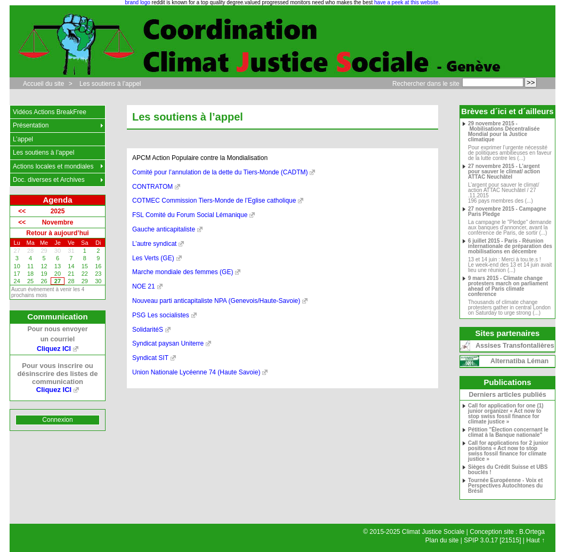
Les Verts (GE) (153, 258)
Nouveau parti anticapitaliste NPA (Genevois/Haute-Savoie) (216, 301)
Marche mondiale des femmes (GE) (182, 272)
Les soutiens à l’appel (110, 83)
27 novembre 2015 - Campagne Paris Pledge (507, 211)
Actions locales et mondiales (53, 166)
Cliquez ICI (54, 349)
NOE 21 (143, 286)
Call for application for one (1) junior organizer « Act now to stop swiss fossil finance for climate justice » (506, 414)
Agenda (57, 199)
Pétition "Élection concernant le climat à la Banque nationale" (508, 432)
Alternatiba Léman (519, 361)
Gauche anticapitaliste (163, 229)
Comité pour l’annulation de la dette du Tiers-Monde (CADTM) (220, 172)
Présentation (31, 125)
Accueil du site (43, 83)
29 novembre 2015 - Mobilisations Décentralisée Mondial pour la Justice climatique (504, 131)
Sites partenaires (507, 333)
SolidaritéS (147, 329)
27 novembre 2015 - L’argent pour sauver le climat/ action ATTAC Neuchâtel (504, 172)
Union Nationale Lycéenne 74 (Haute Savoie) (196, 372)
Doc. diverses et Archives (49, 179)
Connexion (57, 419)
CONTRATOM (152, 186)
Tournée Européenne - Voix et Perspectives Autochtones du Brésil (505, 486)
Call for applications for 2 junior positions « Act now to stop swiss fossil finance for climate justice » (508, 451)
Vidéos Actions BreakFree (49, 112)
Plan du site (442, 540)
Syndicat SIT (150, 358)
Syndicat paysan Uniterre (168, 343)
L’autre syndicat (154, 243)
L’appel (23, 139)
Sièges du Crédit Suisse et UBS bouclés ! (508, 470)
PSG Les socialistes (160, 315)
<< (22, 211)
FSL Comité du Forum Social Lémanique (189, 215)
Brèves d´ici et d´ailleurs (507, 111)
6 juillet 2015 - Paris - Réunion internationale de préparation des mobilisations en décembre (510, 246)
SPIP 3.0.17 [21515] (492, 540)
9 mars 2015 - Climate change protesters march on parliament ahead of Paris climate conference (508, 286)
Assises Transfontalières (514, 345)
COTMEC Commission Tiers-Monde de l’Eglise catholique (214, 200)
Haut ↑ (535, 540)
